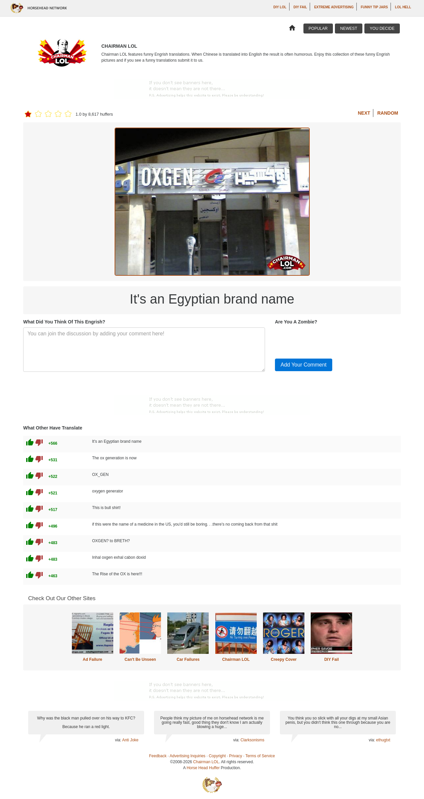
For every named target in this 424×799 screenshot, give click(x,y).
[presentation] (325, 340)
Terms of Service (260, 756)
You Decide (382, 28)
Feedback (158, 756)
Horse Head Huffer (203, 768)
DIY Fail (300, 7)
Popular (318, 28)
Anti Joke (130, 740)
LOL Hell (403, 7)
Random (387, 113)
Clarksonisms (252, 740)
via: (118, 740)
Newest (348, 28)
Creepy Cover (283, 659)
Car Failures (188, 659)
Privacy (235, 756)
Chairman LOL (236, 659)
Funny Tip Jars (374, 7)
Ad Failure (92, 659)
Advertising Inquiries (187, 756)
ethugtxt (383, 740)
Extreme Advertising (333, 7)
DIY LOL (279, 7)
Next (364, 113)
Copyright (217, 756)
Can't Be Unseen (140, 659)
